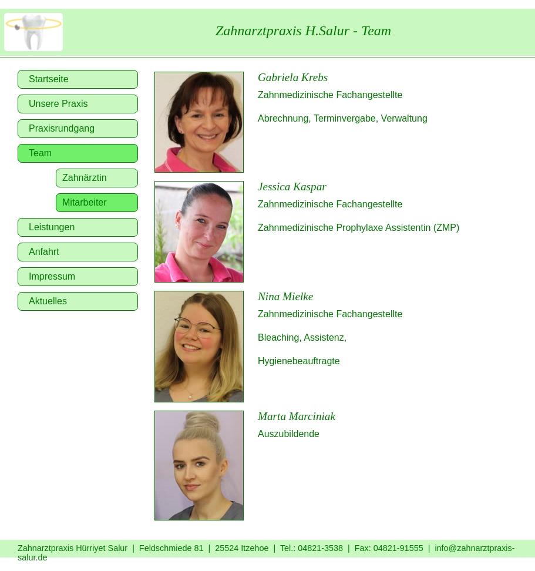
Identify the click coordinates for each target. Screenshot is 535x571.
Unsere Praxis (58, 104)
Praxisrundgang (62, 128)
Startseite (49, 79)
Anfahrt (44, 252)
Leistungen (52, 227)
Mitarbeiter (84, 202)
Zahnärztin (84, 178)
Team (40, 153)
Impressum (52, 276)
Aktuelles (48, 301)
